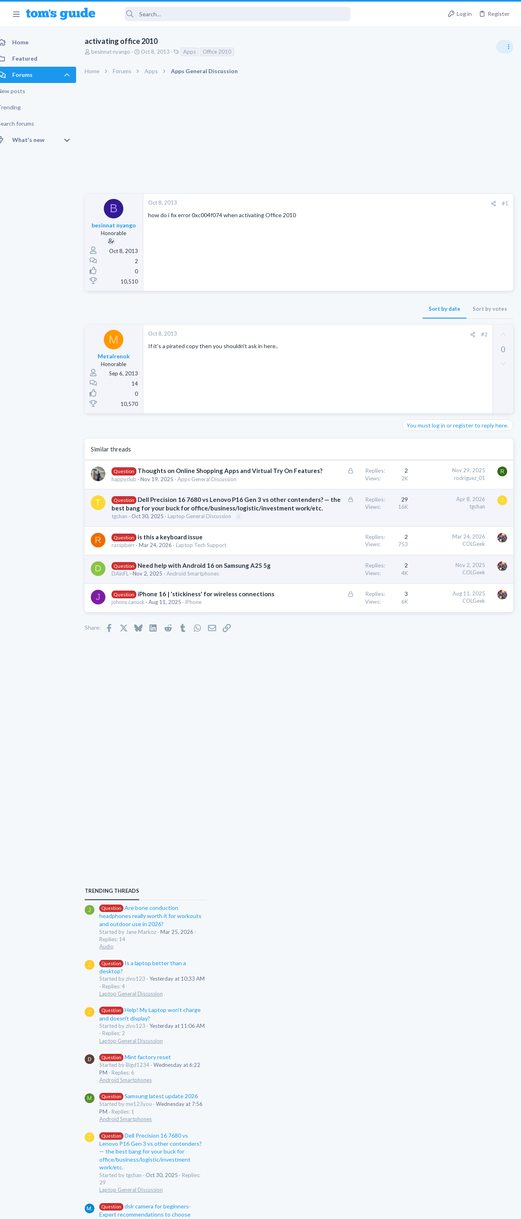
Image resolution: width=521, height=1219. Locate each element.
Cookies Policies (230, 1207)
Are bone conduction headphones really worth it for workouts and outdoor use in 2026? (456, 467)
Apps (198, 51)
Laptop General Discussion (437, 545)
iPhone (202, 700)
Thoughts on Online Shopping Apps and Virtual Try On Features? (168, 479)
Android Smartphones (431, 631)
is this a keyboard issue (179, 602)
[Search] (228, 14)
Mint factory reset (441, 608)
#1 (374, 203)
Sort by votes (359, 308)
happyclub (132, 496)
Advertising (173, 1207)
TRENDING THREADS (418, 442)
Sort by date (314, 308)
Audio (412, 498)
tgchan (128, 574)
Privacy (281, 1207)
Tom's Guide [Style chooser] (455, 1174)
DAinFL (129, 655)
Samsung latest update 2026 (454, 647)
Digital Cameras (424, 781)
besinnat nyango (119, 51)
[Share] (362, 203)
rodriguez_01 (339, 478)
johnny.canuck (136, 700)
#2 (353, 334)
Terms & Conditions (337, 1207)
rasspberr (132, 611)
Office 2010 (226, 51)
